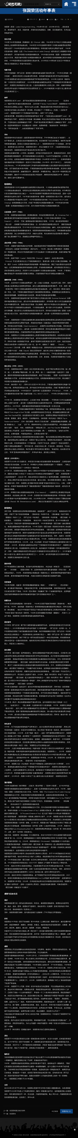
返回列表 (10, 19)
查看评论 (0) (66, 1111)
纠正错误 (55, 1111)
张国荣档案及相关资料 (17, 1111)
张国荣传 (13, 1114)
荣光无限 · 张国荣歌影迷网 (32, 1135)
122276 (51, 19)
